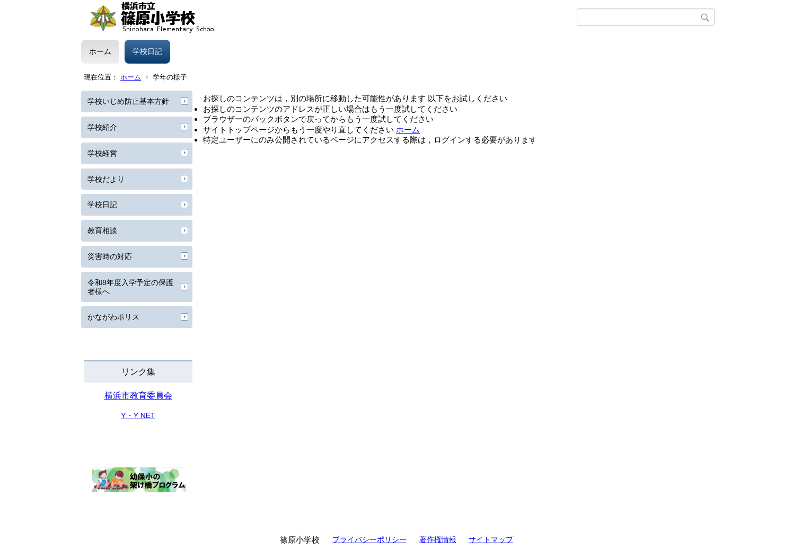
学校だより (106, 179)
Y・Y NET (138, 415)
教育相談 (102, 230)
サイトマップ (491, 539)
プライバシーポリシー (369, 539)
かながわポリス (113, 317)
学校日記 (147, 51)
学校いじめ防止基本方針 (128, 101)
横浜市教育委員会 (138, 395)
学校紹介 (102, 127)
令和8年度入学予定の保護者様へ (130, 287)
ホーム (100, 51)
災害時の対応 (109, 256)
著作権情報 (437, 539)
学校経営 (102, 153)
